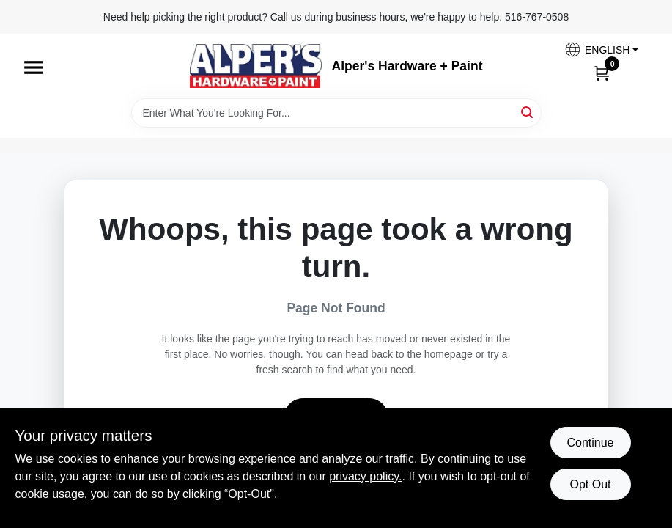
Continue (589, 442)
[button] (601, 49)
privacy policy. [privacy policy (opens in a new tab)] (365, 476)
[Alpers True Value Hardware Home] (256, 66)
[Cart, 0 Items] (601, 72)
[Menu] (33, 67)
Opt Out (589, 484)
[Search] (528, 112)
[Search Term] (336, 113)
